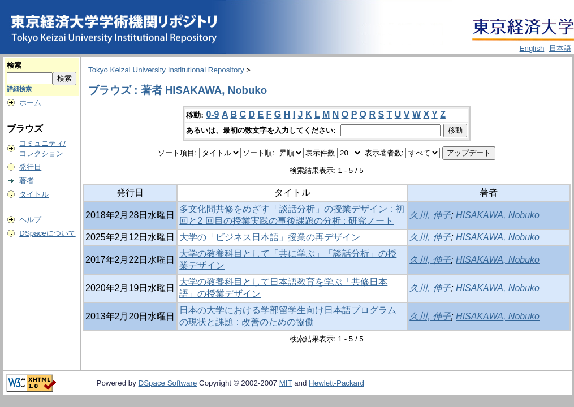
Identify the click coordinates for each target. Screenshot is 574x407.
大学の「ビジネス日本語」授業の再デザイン (269, 237)
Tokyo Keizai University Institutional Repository (166, 70)
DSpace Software (168, 383)
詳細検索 (19, 88)
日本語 (560, 48)
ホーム (30, 102)
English (532, 48)
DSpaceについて (47, 233)
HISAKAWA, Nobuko (498, 215)
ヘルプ (30, 219)
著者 (26, 180)
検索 (14, 65)
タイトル (34, 194)
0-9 (212, 114)
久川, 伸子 (430, 215)
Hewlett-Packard (336, 383)
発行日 (30, 167)
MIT (285, 383)
